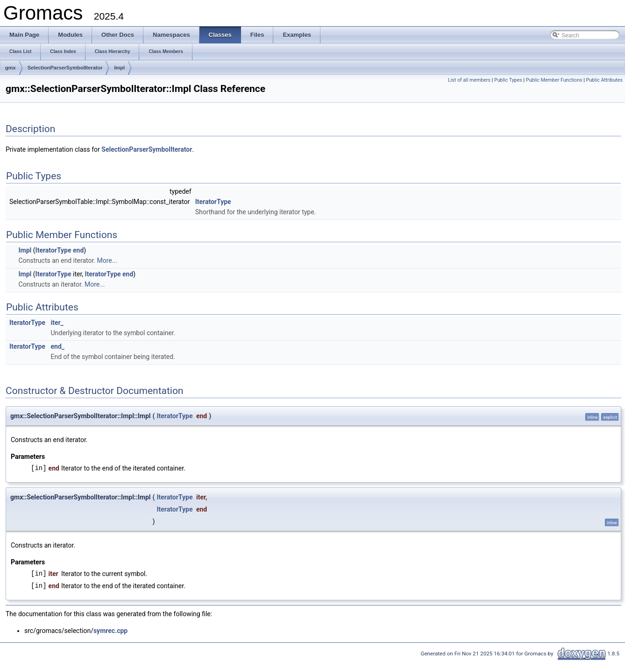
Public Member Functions (554, 80)
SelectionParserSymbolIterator (65, 67)
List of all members (469, 80)
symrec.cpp (110, 630)
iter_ (56, 322)
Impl (119, 67)
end (78, 250)
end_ (57, 346)
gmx (10, 67)
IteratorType (213, 201)
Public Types (508, 80)
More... (107, 260)
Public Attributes (604, 80)
